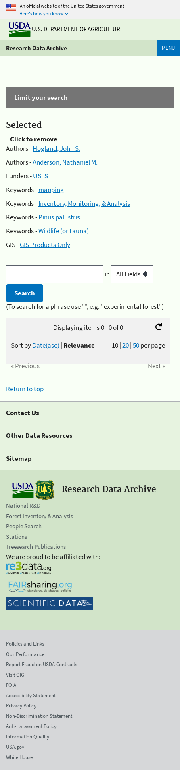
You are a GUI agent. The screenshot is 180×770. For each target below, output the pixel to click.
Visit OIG (15, 674)
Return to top (25, 388)
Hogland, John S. (56, 148)
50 (136, 345)
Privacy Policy (21, 705)
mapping (51, 189)
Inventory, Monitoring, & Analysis (84, 203)
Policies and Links (25, 643)
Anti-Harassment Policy (31, 726)
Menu (168, 47)
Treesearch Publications (36, 547)
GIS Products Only (45, 244)
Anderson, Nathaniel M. (65, 162)
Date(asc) (45, 345)
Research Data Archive (36, 48)
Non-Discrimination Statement (39, 716)
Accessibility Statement (31, 695)
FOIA (11, 684)
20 (125, 345)
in (129, 274)
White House (19, 757)
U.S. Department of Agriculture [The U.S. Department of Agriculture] (66, 29)
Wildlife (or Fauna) (63, 230)
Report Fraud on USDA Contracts (41, 664)
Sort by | (53, 345)
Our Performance (25, 654)
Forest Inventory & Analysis (39, 516)
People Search (24, 526)
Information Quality (27, 736)
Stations (16, 536)
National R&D (23, 505)
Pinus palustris (59, 217)
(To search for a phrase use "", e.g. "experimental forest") (85, 306)
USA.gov (15, 746)
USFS (40, 175)
